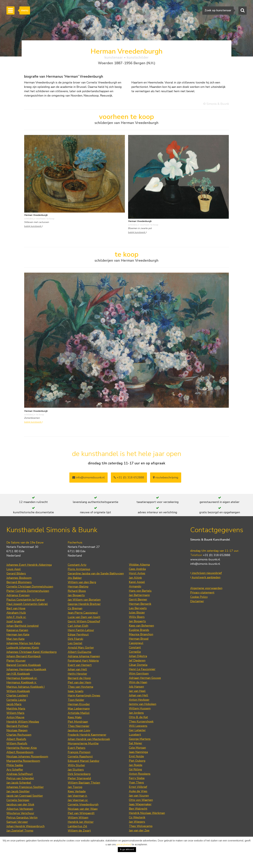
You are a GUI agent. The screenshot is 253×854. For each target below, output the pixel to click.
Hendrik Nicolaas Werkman (147, 813)
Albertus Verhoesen (19, 809)
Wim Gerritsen (139, 673)
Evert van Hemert (80, 665)
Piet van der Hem (79, 682)
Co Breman (75, 608)
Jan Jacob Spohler (18, 791)
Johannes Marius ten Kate (23, 643)
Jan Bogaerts (76, 595)
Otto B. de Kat (138, 717)
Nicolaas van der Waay (83, 809)
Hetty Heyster (77, 674)
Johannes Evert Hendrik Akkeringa (29, 565)
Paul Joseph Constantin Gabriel (27, 604)
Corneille (135, 652)
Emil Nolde (136, 756)
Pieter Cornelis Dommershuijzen (27, 591)
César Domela (138, 665)
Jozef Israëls (14, 621)
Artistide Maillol (79, 713)
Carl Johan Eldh (78, 626)
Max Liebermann (79, 709)
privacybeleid (123, 844)
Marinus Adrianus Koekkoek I (25, 687)
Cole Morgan (137, 748)
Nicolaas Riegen (16, 730)
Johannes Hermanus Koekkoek (26, 669)
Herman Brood (138, 639)
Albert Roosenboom (19, 752)
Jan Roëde (135, 765)
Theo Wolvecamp (140, 826)
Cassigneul (136, 643)
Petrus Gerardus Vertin (21, 817)
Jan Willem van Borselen (84, 600)
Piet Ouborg (137, 761)
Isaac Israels (75, 691)
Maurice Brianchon (141, 634)
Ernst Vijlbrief (138, 787)
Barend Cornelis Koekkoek (23, 665)
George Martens (140, 739)
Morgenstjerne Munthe (83, 743)
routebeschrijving (165, 477)
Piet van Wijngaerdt (81, 813)
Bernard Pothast (17, 726)
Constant (135, 647)
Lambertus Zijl (77, 826)
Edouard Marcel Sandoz (83, 761)
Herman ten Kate (17, 634)
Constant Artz (77, 565)
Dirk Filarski (75, 639)
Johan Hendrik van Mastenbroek (89, 739)
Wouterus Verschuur (20, 813)
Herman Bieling (78, 586)
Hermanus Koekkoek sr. (21, 678)
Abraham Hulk (16, 613)
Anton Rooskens (139, 774)
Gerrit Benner (138, 599)
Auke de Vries (138, 791)
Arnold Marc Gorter (81, 647)
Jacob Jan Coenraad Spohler (24, 796)
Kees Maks (75, 717)
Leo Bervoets (138, 608)
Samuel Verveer (17, 822)
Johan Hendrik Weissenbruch (25, 826)
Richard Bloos (77, 591)
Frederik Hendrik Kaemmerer (87, 735)
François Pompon (79, 752)
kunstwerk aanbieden (205, 577)
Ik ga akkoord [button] (127, 849)
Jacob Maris (13, 704)
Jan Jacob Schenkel (18, 783)
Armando (135, 586)
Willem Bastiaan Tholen (84, 783)
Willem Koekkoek (18, 691)
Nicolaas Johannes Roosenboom (27, 756)
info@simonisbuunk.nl (88, 477)
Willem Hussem (140, 708)
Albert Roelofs (16, 739)
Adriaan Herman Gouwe (145, 678)
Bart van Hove (15, 608)
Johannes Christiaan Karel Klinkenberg (31, 652)
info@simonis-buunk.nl (205, 564)
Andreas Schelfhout (19, 774)
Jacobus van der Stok (20, 804)
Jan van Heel (137, 691)
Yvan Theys (136, 782)
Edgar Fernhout (78, 634)
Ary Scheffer (14, 770)
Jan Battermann (139, 595)
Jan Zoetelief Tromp (19, 831)
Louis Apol (13, 569)
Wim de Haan (138, 682)
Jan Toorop (75, 787)
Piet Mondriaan (78, 722)
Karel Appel (137, 582)
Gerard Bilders (16, 573)
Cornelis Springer (17, 800)
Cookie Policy (199, 597)
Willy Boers (137, 617)
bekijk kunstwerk (33, 226)
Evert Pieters (76, 748)
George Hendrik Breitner (84, 604)
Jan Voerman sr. (78, 800)
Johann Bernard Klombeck (23, 656)
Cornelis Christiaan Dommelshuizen (29, 586)
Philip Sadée (14, 765)
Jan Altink (135, 578)
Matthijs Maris (15, 709)
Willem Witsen (78, 817)
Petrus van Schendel (20, 778)
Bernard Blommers (19, 582)
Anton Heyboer (139, 700)
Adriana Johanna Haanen (84, 656)
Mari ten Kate (15, 639)
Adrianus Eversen (18, 595)
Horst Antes (137, 573)
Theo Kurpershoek (141, 721)
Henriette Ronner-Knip (21, 748)
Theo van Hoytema (80, 687)
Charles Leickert (17, 695)
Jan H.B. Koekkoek (18, 674)
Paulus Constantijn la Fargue (25, 600)
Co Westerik (137, 817)
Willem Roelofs (16, 743)
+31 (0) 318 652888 (129, 477)
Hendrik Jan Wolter (81, 822)
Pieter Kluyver (16, 661)
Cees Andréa (137, 569)
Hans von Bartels (140, 591)
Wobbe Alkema (139, 565)
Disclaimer (197, 601)
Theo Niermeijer (78, 726)
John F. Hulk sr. (16, 617)
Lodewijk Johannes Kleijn (22, 647)
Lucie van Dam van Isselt (84, 617)
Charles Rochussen (18, 735)
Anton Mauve (15, 717)
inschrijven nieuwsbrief (206, 573)
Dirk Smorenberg (79, 774)
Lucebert (135, 734)
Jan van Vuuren (139, 796)
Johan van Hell (77, 669)
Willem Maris (15, 713)
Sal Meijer (135, 743)
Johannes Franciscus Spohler (25, 787)
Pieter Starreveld (79, 778)
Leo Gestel (75, 643)
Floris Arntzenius (79, 569)
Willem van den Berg (82, 582)
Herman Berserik (140, 604)
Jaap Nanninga (138, 752)
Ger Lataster (137, 730)
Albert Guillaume (79, 652)
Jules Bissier (137, 612)
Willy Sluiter (76, 765)
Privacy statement (202, 592)
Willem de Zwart (79, 831)
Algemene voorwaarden (206, 588)
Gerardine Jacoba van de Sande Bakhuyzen (96, 573)
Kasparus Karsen (17, 630)
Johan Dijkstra (138, 656)
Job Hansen (136, 687)
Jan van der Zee (139, 830)
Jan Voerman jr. (77, 796)
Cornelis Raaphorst (80, 756)
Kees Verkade (77, 791)
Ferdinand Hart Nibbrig (83, 661)
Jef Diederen (137, 660)
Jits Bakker (75, 578)
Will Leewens (138, 726)
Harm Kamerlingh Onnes (84, 695)
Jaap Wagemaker (140, 804)
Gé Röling (135, 769)
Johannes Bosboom (18, 578)
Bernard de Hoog (79, 678)
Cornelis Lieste (16, 700)
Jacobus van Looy (79, 730)
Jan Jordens (136, 713)
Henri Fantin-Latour (81, 630)
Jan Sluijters (76, 770)
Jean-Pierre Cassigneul (83, 613)
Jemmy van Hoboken (142, 704)
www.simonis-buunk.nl (205, 559)
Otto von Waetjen (141, 800)
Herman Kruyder (79, 704)
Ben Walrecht (138, 809)
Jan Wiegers (137, 822)
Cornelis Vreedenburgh (83, 804)
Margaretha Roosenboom (23, 761)
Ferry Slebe (137, 778)
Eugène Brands (139, 630)
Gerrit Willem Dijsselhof (84, 621)
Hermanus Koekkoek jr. (21, 682)
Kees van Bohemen (141, 626)
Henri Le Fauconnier (142, 669)
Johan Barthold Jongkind (22, 626)
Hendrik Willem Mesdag (22, 722)
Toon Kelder (76, 700)
